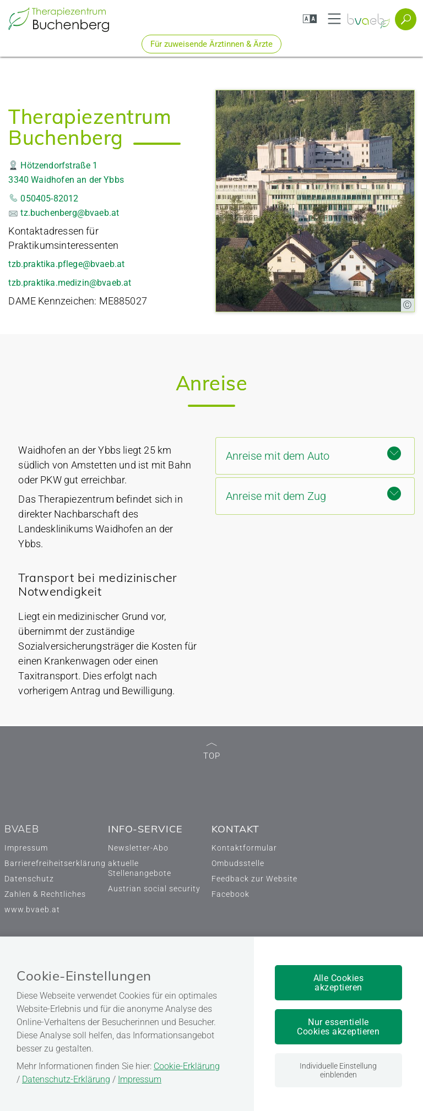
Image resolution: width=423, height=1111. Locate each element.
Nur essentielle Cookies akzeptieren (338, 1027)
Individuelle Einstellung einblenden (338, 1070)
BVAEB (22, 829)
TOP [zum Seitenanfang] (211, 752)
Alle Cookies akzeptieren (338, 983)
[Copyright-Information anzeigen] (407, 305)
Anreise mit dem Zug (313, 495)
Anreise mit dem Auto (313, 454)
